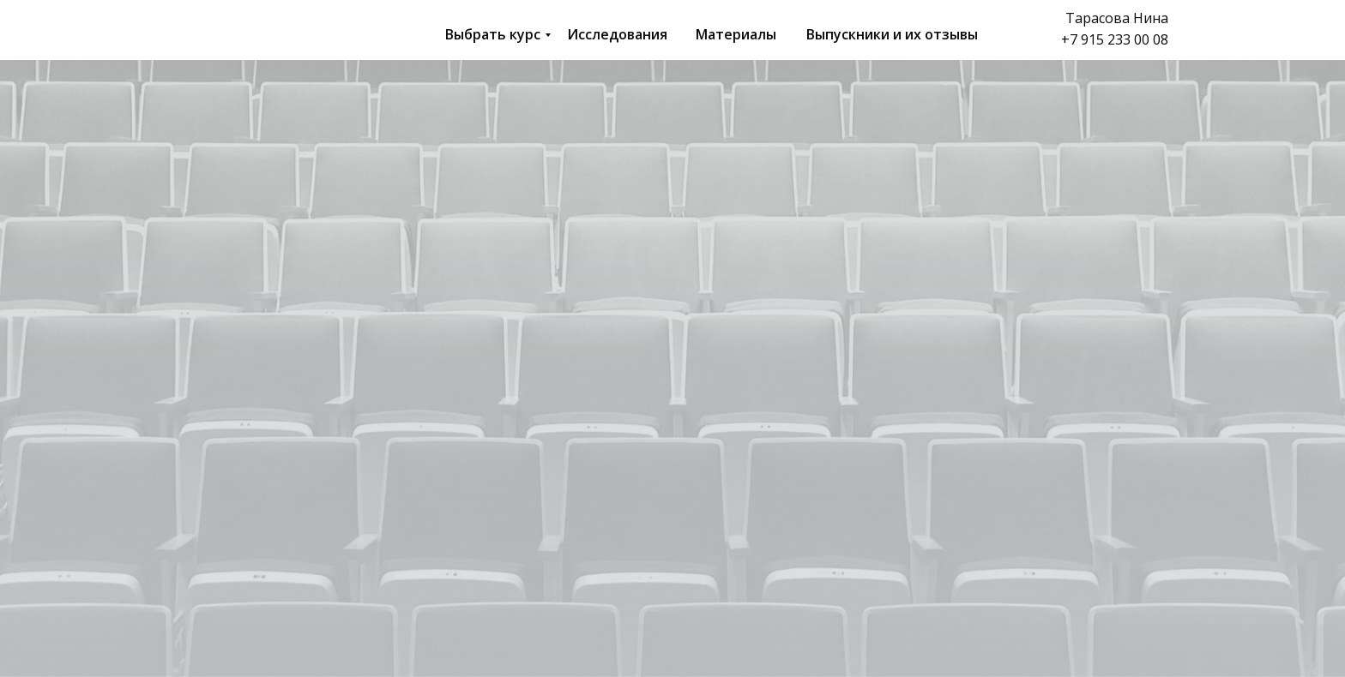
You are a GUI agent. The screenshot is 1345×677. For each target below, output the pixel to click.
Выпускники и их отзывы (892, 34)
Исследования (617, 34)
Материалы (736, 34)
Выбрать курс (492, 34)
